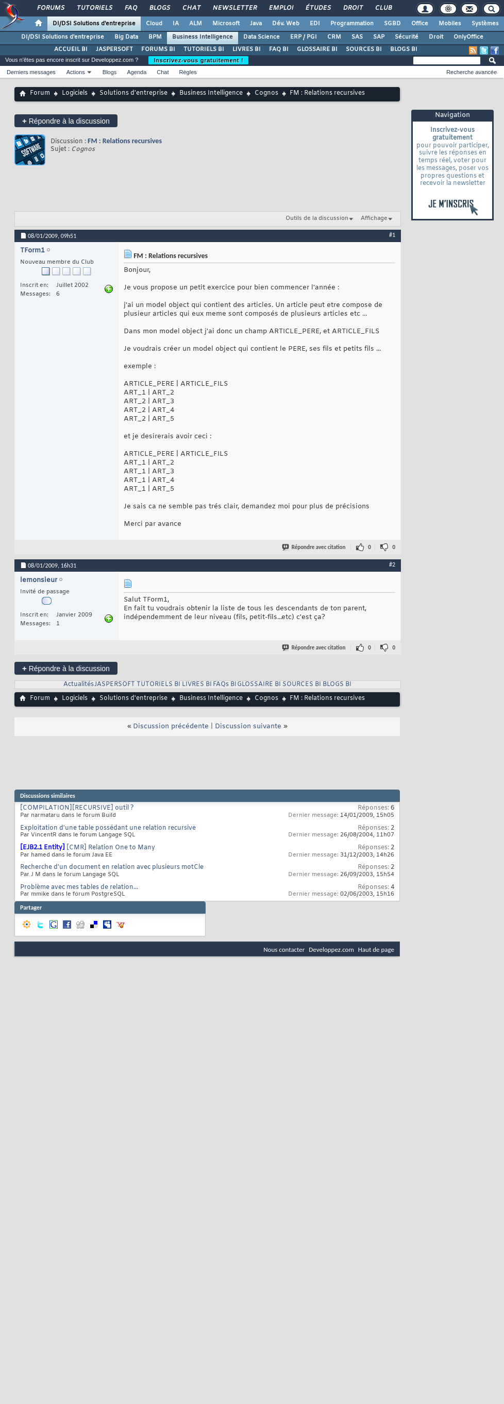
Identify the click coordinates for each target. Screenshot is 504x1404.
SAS (357, 37)
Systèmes (485, 23)
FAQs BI (225, 684)
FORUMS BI (158, 49)
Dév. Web (285, 23)
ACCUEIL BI (71, 49)
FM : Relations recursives (125, 140)
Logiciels (75, 93)
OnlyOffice (468, 37)
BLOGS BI (403, 49)
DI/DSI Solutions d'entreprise (94, 23)
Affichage (374, 218)
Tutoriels (94, 8)
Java (256, 23)
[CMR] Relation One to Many (110, 848)
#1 (392, 234)
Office (419, 23)
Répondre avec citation (314, 547)
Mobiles (450, 23)
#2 (392, 564)
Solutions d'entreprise (133, 93)
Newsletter (234, 8)
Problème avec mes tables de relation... (79, 887)
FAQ (130, 8)
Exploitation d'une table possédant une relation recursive (108, 828)
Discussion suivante (248, 726)
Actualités (78, 684)
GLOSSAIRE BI (317, 49)
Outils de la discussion (316, 218)
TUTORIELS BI (203, 49)
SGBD (392, 23)
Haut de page (376, 949)
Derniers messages (31, 72)
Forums (50, 8)
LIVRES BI (246, 49)
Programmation (352, 23)
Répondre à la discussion (66, 120)
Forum (40, 93)
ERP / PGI (303, 37)
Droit (352, 8)
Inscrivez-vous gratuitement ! (198, 60)
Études (317, 8)
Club (383, 8)
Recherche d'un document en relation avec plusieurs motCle (112, 867)
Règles (188, 72)
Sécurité (406, 37)
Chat (191, 8)
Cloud (154, 23)
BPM (155, 37)
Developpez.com (331, 949)
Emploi (280, 8)
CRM (334, 37)
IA (176, 23)
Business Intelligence (202, 37)
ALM (195, 23)
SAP (378, 37)
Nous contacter (284, 949)
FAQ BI (279, 49)
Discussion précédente (171, 726)
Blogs (159, 8)
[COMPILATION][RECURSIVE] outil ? (77, 808)
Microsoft (226, 23)
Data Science (261, 37)
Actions (75, 72)
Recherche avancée (471, 72)
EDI (315, 23)
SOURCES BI (364, 49)
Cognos (266, 93)
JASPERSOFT (114, 49)
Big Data (126, 37)
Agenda (136, 72)
